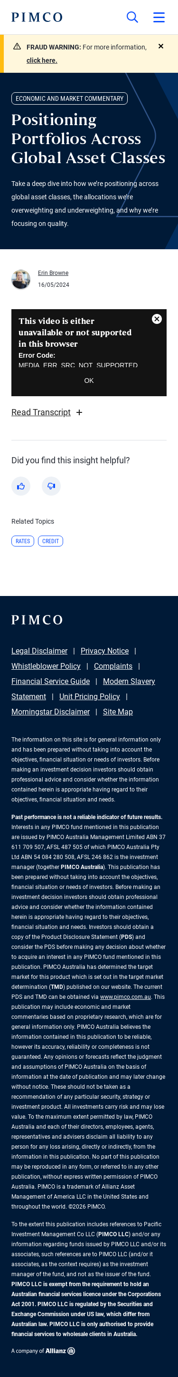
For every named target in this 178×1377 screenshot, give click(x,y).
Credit (50, 541)
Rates (23, 541)
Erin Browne (53, 273)
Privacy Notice (105, 650)
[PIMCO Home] (36, 17)
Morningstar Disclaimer (50, 711)
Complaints (113, 666)
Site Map (118, 711)
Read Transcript (48, 412)
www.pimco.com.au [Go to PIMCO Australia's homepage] (125, 997)
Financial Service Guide (50, 681)
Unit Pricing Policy (89, 696)
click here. (42, 60)
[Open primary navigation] (159, 17)
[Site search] (132, 17)
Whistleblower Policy (46, 666)
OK (89, 380)
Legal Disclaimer (39, 650)
